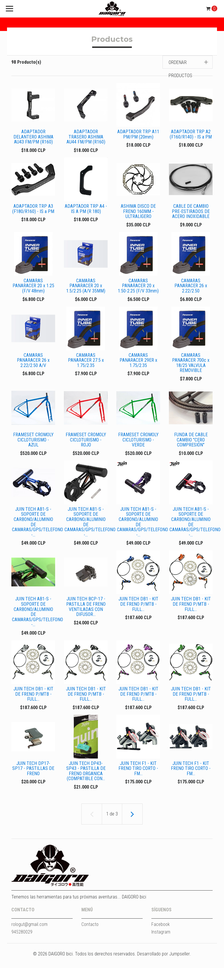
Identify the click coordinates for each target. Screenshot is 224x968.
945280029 (21, 942)
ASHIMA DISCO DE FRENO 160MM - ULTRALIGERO (138, 212)
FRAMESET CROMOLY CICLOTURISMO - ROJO (85, 442)
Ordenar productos (180, 69)
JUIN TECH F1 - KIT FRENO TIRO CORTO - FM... (138, 778)
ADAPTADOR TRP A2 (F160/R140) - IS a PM (191, 134)
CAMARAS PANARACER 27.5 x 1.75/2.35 (86, 364)
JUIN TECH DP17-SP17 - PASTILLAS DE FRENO (33, 778)
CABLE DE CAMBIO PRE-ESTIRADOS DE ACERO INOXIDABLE (191, 212)
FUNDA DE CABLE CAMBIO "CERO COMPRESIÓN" (191, 444)
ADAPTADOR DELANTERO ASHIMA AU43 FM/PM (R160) (33, 137)
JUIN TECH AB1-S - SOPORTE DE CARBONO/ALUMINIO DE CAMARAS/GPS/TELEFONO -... (36, 527)
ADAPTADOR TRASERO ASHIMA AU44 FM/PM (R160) (86, 137)
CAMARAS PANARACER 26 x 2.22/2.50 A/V (33, 364)
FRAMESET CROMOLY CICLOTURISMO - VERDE (138, 444)
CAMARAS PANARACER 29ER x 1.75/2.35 (138, 364)
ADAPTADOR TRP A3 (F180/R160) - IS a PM (33, 210)
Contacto (90, 935)
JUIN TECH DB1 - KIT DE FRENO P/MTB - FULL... (138, 611)
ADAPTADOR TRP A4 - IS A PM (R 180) (86, 210)
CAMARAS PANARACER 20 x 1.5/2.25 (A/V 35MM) (85, 288)
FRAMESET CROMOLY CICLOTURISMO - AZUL (33, 442)
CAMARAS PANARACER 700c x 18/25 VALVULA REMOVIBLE (190, 366)
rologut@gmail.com (29, 935)
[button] (187, 62)
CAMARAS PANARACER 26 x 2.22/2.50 (190, 288)
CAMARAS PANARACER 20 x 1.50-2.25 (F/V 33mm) (138, 288)
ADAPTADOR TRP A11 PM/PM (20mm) (138, 134)
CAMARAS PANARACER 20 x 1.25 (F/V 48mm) (33, 288)
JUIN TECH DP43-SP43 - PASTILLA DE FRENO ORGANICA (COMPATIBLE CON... (86, 780)
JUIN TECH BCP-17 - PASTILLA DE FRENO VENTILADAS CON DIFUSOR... (86, 613)
